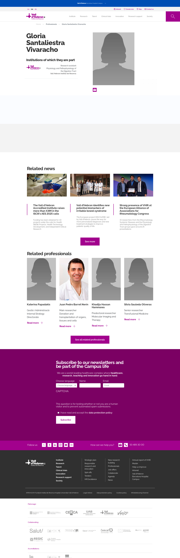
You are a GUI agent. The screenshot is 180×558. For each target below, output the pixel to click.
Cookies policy (121, 493)
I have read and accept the (86, 412)
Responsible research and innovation (90, 466)
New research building (114, 461)
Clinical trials (106, 16)
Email (95, 89)
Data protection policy (104, 493)
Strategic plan (90, 460)
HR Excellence (91, 479)
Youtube (66, 444)
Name (82, 381)
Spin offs (88, 472)
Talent (94, 16)
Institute (59, 460)
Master (135, 463)
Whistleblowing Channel (139, 493)
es (36, 9)
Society (150, 16)
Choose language (65, 381)
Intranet (135, 470)
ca (28, 9)
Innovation (120, 16)
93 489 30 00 (137, 444)
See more (90, 241)
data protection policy (100, 412)
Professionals (113, 466)
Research (83, 16)
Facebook (49, 444)
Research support (135, 16)
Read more (33, 322)
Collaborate (113, 473)
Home (38, 24)
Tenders (88, 476)
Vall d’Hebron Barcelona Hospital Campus (140, 476)
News (110, 480)
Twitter (44, 444)
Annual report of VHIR (141, 460)
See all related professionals (90, 339)
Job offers (112, 470)
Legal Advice (87, 493)
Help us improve (139, 467)
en (32, 9)
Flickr (71, 444)
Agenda (111, 476)
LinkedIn (55, 444)
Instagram (60, 444)
